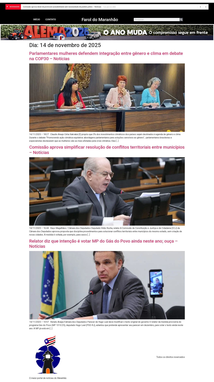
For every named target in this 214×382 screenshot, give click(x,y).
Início (36, 19)
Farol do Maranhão (100, 19)
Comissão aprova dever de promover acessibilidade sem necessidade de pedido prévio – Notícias (62, 7)
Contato (50, 19)
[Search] (181, 19)
